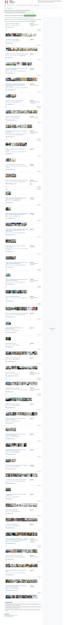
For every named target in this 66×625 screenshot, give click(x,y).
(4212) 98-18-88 (9, 511)
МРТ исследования (8, 604)
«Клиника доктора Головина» (12, 39)
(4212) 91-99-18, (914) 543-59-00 (12, 572)
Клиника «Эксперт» (10, 372)
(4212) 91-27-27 (9, 118)
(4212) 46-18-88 (9, 525)
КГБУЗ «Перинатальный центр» (13, 296)
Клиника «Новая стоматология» (13, 357)
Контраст (31, 17)
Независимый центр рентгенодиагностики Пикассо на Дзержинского (15, 434)
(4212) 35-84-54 (9, 216)
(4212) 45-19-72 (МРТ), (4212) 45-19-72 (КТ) (14, 297)
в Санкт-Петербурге (20, 5)
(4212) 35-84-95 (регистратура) (12, 232)
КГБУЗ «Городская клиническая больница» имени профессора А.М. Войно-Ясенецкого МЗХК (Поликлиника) (17, 230)
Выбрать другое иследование (30, 15)
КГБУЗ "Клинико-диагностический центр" (15, 164)
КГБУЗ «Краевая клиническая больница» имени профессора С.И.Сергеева (17, 280)
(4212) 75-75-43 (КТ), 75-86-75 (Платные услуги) (15, 166)
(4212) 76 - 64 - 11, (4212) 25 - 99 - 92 (13, 389)
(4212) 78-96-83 (9, 344)
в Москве (30, 5)
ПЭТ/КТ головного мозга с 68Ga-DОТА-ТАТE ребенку (13, 17)
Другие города (37, 5)
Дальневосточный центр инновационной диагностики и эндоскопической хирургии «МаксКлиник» (15, 85)
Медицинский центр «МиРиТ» (12, 23)
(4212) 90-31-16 (9, 421)
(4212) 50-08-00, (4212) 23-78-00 (12, 481)
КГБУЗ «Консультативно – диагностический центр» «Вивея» (15, 246)
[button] (8, 34)
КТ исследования (8, 606)
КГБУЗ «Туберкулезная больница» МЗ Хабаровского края (14, 328)
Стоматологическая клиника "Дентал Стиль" (16, 479)
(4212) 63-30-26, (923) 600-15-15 (12, 55)
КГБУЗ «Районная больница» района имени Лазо (17, 313)
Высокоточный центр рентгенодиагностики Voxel (17, 54)
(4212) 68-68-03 (9, 40)
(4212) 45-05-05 (9, 541)
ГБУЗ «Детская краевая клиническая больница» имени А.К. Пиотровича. (17, 69)
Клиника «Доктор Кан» (11, 343)
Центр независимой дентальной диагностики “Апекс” (16, 571)
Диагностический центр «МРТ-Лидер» (14, 100)
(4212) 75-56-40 (9, 496)
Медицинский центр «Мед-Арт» (13, 388)
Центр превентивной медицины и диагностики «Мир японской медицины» (16, 586)
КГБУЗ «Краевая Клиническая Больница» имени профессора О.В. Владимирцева (17, 263)
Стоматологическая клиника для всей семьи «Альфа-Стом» (16, 495)
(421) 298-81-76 (9, 588)
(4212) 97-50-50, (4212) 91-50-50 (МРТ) (13, 87)
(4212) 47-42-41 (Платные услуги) (12, 265)
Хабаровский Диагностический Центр (14, 555)
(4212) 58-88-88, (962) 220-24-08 (12, 557)
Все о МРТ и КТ (11, 5)
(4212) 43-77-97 (9, 359)
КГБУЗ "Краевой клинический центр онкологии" (17, 180)
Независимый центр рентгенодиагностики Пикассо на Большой (15, 419)
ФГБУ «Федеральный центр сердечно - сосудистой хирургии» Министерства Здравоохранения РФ (17, 539)
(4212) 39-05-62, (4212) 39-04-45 (12, 282)
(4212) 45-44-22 (9, 466)
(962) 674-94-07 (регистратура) (12, 314)
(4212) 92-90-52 (9, 373)
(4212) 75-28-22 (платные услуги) (12, 151)
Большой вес (24, 17)
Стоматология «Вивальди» (12, 509)
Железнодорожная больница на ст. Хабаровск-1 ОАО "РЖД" (17, 131)
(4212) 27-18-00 (9, 330)
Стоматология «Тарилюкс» (12, 524)
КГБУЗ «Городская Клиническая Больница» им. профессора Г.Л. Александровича (16, 198)
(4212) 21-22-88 (9, 102)
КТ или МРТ (7, 609)
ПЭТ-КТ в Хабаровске (8, 8)
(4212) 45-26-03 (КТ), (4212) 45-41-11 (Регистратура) (16, 248)
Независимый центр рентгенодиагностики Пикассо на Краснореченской (15, 450)
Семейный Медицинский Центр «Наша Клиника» (17, 465)
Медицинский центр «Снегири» (13, 404)
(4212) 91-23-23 (9, 25)
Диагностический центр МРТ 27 (13, 116)
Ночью (28, 17)
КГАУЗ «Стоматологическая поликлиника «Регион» (15, 149)
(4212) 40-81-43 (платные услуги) (12, 181)
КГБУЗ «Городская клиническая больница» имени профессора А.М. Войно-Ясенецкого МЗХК (17, 214)
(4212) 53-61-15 (9, 200)
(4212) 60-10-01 (9, 405)
